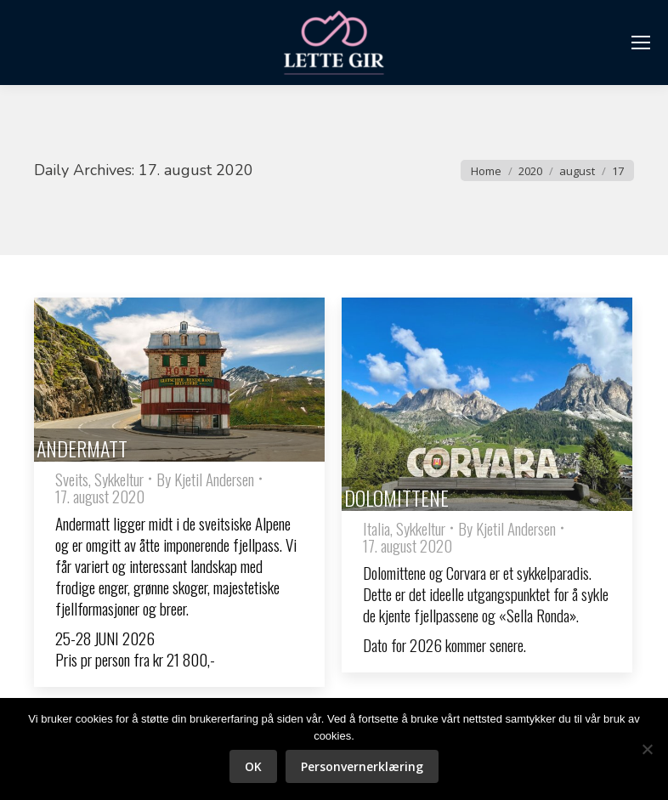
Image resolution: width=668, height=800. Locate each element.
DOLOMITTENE (396, 497)
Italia (376, 528)
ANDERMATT (82, 448)
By (205, 478)
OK (253, 766)
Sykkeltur (119, 479)
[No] (646, 748)
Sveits (71, 479)
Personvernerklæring (362, 766)
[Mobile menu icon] (641, 42)
